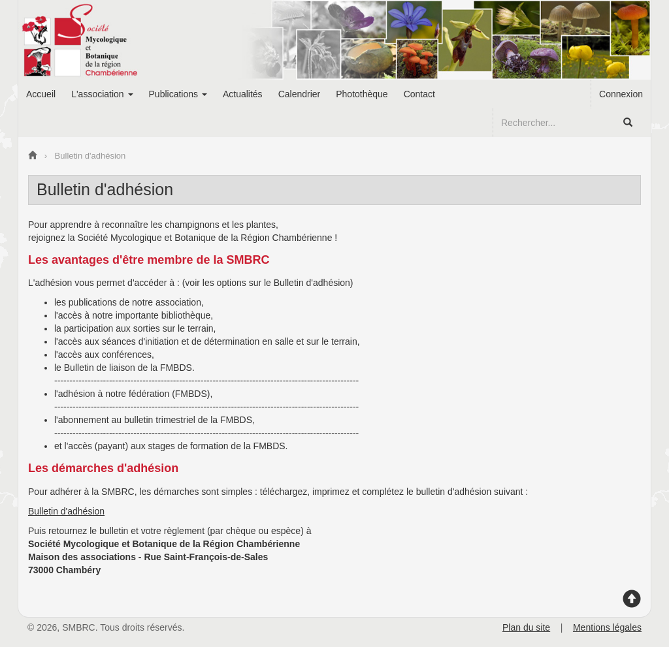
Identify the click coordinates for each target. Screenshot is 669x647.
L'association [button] (102, 94)
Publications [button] (178, 94)
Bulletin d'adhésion (66, 511)
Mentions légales (607, 627)
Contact (419, 94)
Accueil (41, 94)
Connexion (621, 94)
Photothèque (361, 94)
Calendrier (299, 94)
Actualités (243, 94)
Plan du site (526, 627)
